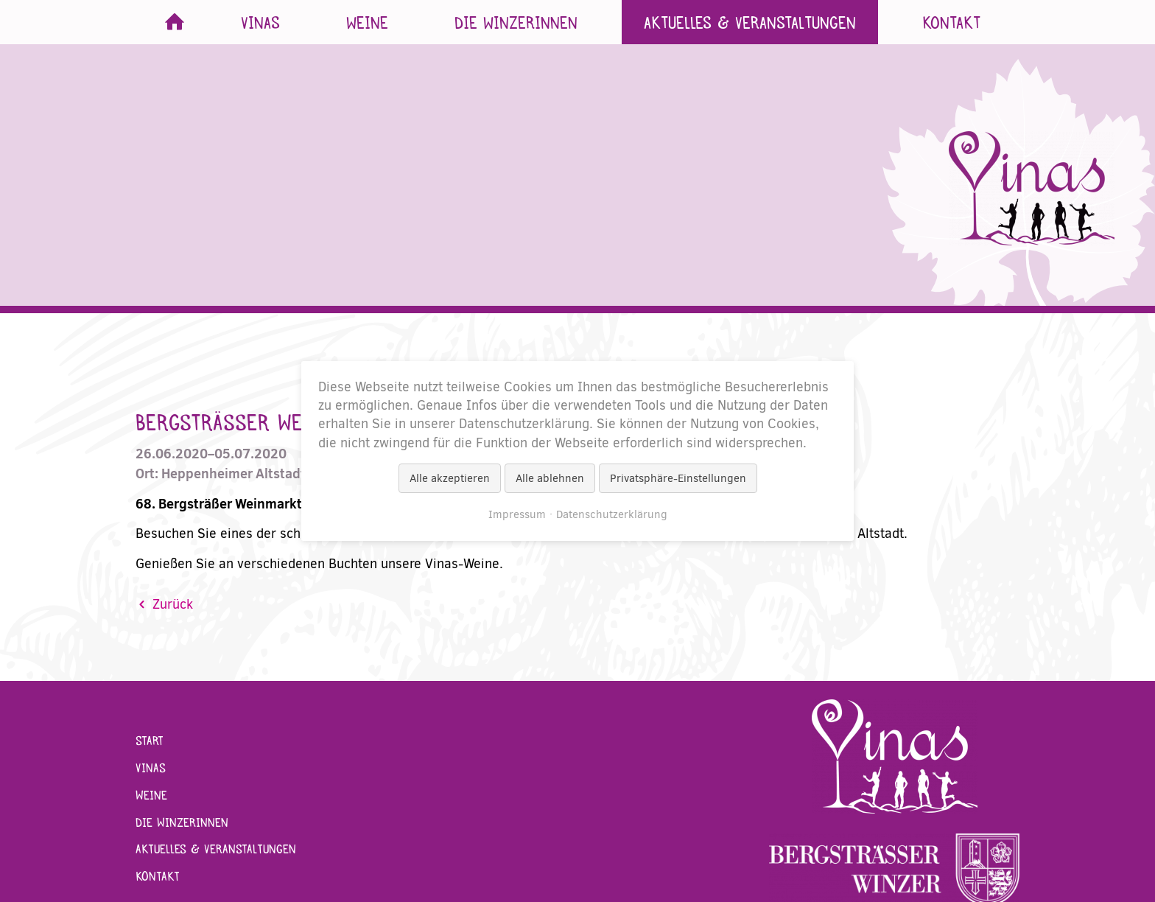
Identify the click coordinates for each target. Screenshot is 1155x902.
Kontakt (951, 22)
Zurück (172, 604)
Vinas (260, 22)
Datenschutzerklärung (611, 514)
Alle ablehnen (550, 478)
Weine (367, 22)
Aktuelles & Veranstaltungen (750, 22)
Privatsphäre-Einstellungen (678, 478)
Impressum (517, 514)
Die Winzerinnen (516, 22)
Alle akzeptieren (450, 478)
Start (174, 22)
